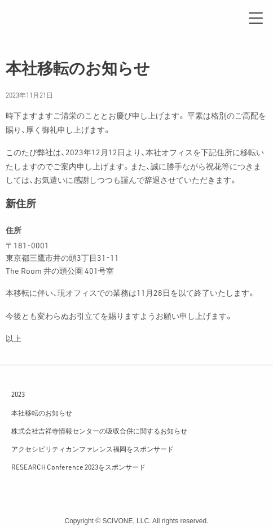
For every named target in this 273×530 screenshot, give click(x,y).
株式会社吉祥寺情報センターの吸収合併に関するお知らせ (99, 430)
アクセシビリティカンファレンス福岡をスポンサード (92, 448)
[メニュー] (256, 18)
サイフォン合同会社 (45, 18)
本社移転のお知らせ (41, 412)
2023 (18, 393)
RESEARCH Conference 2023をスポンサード (78, 466)
